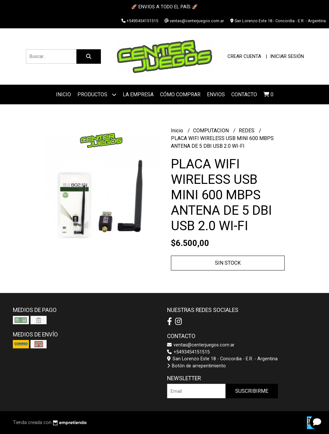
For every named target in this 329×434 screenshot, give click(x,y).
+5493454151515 (188, 352)
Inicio (63, 94)
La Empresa (138, 94)
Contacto (244, 94)
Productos (96, 94)
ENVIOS (216, 94)
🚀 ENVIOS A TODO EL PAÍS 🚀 (164, 7)
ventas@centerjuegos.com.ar (201, 345)
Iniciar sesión (287, 56)
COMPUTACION (211, 130)
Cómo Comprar (180, 94)
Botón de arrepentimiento (196, 366)
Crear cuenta (244, 56)
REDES (247, 130)
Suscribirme (251, 391)
